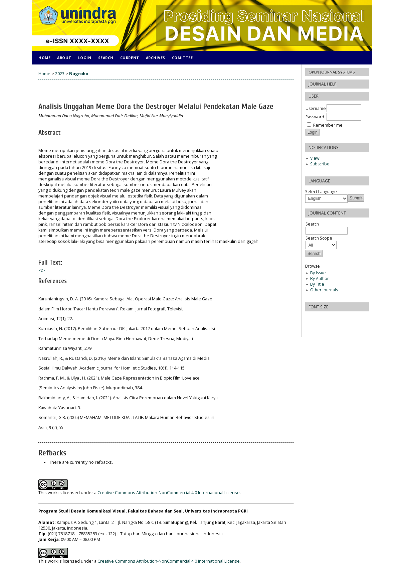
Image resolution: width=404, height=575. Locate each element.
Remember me (328, 125)
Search (106, 57)
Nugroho (78, 74)
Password (315, 117)
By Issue (318, 273)
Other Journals (324, 290)
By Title (317, 284)
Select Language (321, 191)
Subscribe (320, 164)
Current (129, 57)
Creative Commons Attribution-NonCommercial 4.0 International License (168, 492)
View (314, 158)
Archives (155, 57)
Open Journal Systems (332, 72)
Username (316, 108)
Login (84, 57)
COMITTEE (182, 57)
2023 (59, 74)
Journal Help (323, 84)
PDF (41, 270)
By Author (319, 278)
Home (44, 57)
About (64, 57)
